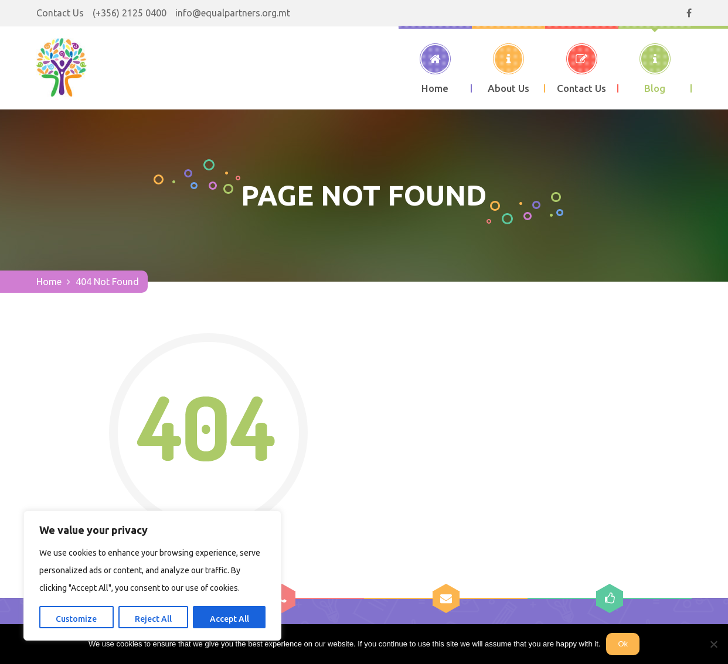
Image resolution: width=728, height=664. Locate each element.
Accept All (229, 619)
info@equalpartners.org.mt (232, 13)
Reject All (153, 619)
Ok (623, 643)
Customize (76, 619)
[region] (152, 576)
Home (49, 281)
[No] (713, 644)
